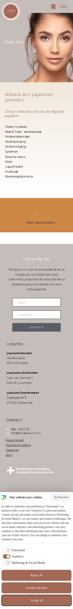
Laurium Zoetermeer (23, 393)
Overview (61, 497)
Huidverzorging (15, 146)
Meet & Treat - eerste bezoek (23, 131)
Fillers (8, 162)
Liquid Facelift (14, 166)
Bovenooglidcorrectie (19, 176)
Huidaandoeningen (17, 136)
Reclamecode (14, 440)
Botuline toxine (15, 156)
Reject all (36, 575)
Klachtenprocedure (18, 445)
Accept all (36, 600)
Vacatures (12, 450)
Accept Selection (36, 587)
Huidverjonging (15, 141)
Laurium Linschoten (22, 373)
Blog (9, 455)
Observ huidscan (16, 126)
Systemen (11, 151)
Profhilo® (11, 171)
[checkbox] (13, 550)
